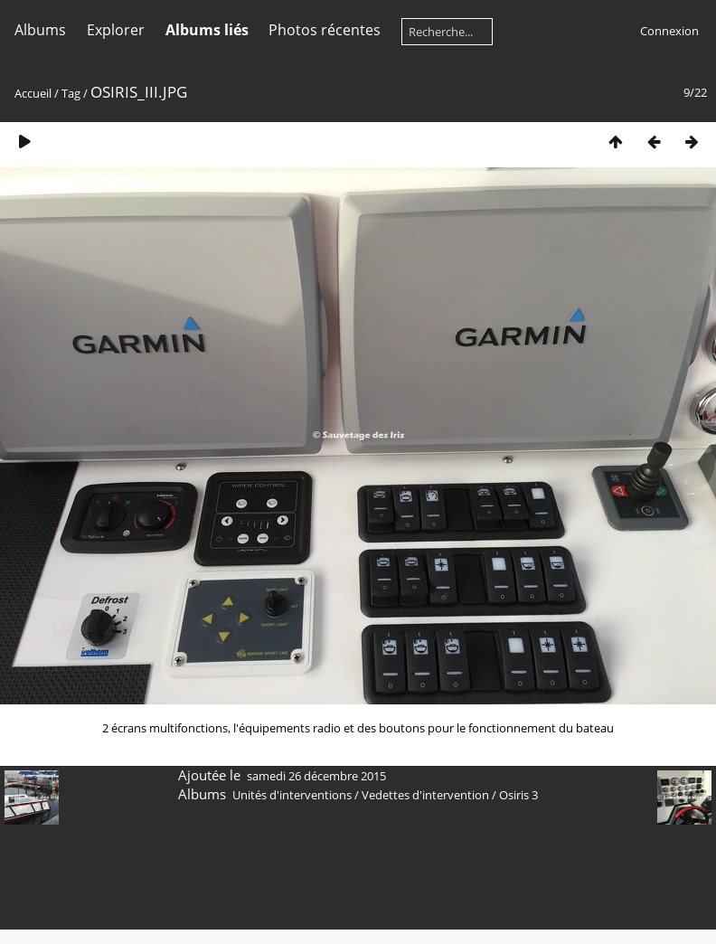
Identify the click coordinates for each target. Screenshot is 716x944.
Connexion (669, 31)
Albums (40, 30)
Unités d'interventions (292, 795)
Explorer (116, 30)
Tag (70, 93)
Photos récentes (324, 30)
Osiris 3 (518, 795)
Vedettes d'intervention (425, 795)
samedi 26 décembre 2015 (316, 776)
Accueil (33, 93)
